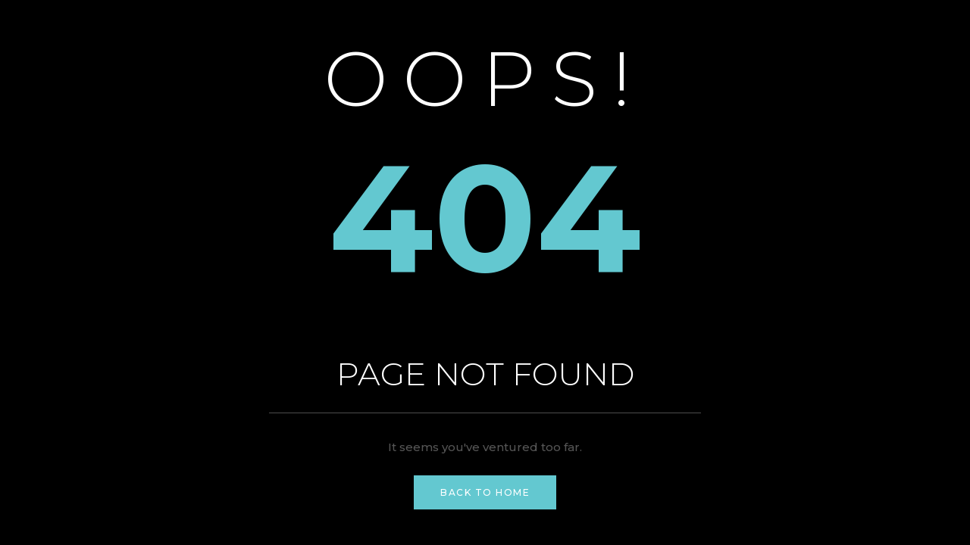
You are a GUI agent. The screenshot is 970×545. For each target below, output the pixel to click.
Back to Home (485, 492)
